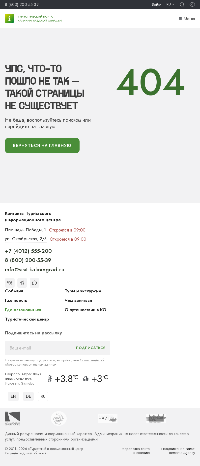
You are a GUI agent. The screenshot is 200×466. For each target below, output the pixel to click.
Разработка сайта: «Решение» (135, 451)
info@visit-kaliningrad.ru (34, 270)
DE (28, 396)
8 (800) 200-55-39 (22, 4)
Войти (156, 4)
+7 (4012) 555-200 (28, 251)
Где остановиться (23, 310)
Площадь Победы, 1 (26, 230)
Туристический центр (27, 319)
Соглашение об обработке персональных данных (54, 362)
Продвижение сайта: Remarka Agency (178, 451)
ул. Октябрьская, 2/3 (26, 239)
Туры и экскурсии (83, 291)
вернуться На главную (43, 145)
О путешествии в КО (86, 310)
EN (13, 396)
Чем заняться (78, 301)
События (14, 291)
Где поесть (16, 301)
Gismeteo (28, 383)
